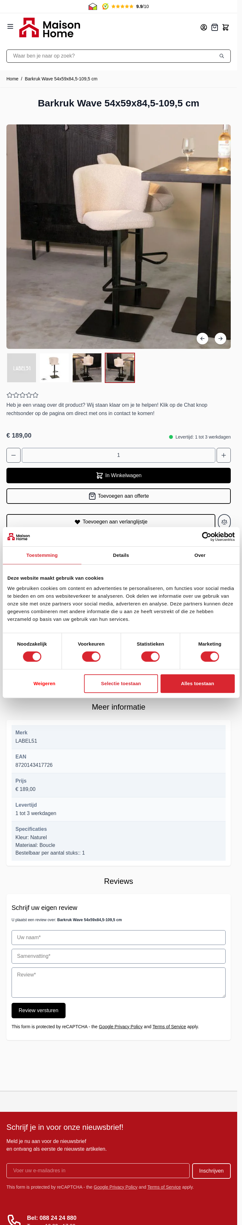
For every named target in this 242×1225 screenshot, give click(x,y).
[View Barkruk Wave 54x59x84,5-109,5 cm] (21, 368)
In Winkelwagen (119, 475)
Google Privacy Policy (121, 1026)
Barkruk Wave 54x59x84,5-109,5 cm (61, 78)
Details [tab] (121, 555)
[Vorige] (202, 338)
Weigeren (44, 683)
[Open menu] (10, 26)
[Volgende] (220, 338)
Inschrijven (211, 1171)
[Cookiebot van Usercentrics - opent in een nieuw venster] (206, 536)
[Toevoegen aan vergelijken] (224, 522)
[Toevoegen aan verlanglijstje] (110, 522)
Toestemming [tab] (42, 555)
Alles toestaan (197, 683)
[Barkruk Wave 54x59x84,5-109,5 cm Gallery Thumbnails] (70, 368)
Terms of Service (169, 1026)
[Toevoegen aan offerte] (118, 496)
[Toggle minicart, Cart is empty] (225, 27)
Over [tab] (200, 555)
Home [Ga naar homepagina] (12, 78)
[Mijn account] (204, 27)
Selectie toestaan (121, 683)
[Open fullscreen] (118, 236)
